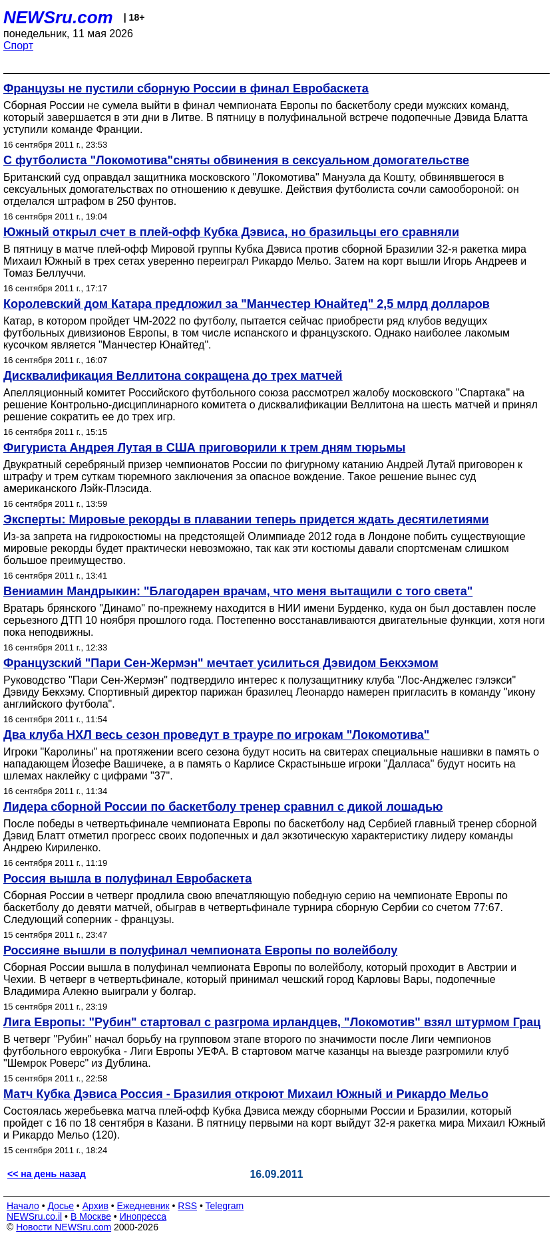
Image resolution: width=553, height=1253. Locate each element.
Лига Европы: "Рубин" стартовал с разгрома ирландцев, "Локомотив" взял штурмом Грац (271, 1022)
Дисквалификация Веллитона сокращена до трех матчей (173, 375)
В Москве (91, 1216)
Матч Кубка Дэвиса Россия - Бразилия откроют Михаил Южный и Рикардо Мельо (245, 1094)
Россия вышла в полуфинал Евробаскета (127, 878)
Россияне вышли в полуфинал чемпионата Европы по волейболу (200, 950)
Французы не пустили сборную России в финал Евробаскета (186, 88)
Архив (95, 1205)
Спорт (18, 45)
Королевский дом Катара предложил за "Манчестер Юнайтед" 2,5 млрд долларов (246, 304)
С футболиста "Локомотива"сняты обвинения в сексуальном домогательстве (236, 160)
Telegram (225, 1205)
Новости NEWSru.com (63, 1227)
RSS (187, 1205)
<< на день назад (46, 1174)
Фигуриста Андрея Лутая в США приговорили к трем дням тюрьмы (204, 447)
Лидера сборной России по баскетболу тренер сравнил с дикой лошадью (223, 806)
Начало (23, 1205)
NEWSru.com (58, 17)
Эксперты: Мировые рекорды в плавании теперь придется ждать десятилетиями (246, 519)
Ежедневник (143, 1205)
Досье (60, 1205)
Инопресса (143, 1216)
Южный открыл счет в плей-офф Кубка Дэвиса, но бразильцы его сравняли (231, 232)
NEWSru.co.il (34, 1216)
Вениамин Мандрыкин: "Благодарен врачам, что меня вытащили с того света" (237, 591)
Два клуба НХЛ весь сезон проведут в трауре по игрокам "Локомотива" (216, 735)
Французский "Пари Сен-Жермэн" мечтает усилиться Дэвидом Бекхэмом (221, 663)
